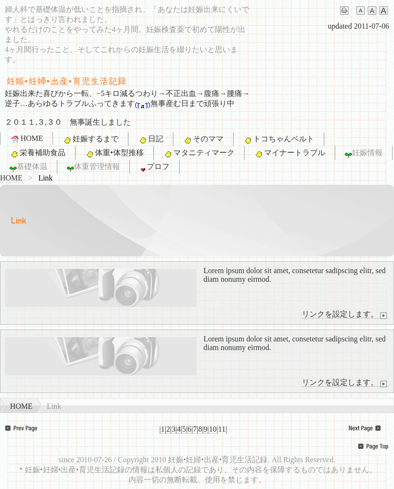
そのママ (203, 139)
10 (213, 429)
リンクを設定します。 (345, 314)
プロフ (154, 167)
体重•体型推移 (114, 153)
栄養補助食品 (37, 153)
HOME (26, 138)
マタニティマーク (198, 153)
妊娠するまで (90, 139)
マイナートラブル (289, 153)
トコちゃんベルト (278, 139)
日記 (150, 139)
